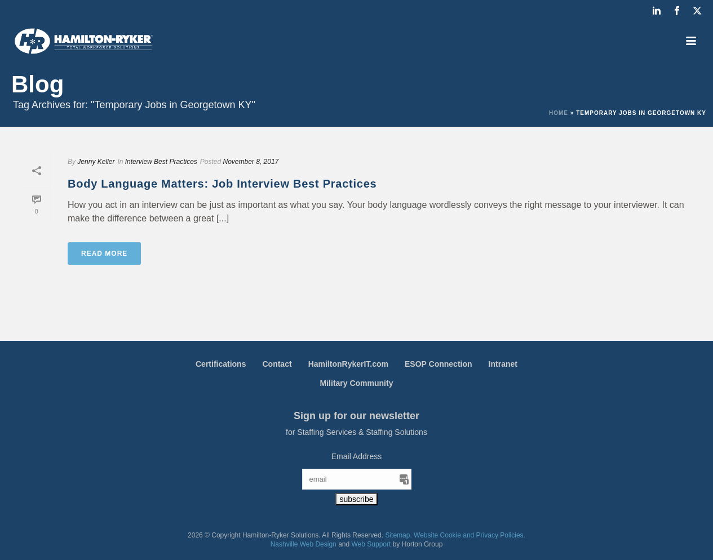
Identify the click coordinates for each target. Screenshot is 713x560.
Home (558, 113)
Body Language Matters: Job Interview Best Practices (222, 183)
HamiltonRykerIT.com (348, 363)
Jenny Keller (95, 162)
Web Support (371, 544)
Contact (276, 363)
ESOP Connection (438, 363)
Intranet (503, 363)
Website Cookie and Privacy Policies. (469, 535)
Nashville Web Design (303, 544)
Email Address (356, 456)
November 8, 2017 (251, 162)
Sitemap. (398, 535)
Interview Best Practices (161, 162)
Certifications (221, 363)
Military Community (356, 383)
